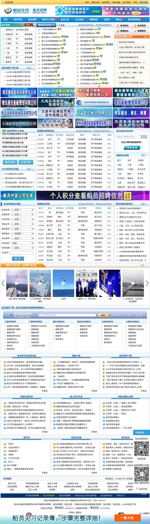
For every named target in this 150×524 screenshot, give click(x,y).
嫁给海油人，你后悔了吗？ (68, 365)
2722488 (40, 174)
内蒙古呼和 (98, 238)
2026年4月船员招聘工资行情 (18, 72)
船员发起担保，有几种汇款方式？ (19, 182)
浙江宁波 (98, 225)
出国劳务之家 (72, 483)
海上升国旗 (12, 465)
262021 (41, 251)
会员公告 (65, 19)
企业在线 (79, 19)
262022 (41, 238)
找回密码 (106, 2)
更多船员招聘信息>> (103, 131)
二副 (8, 53)
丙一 (59, 174)
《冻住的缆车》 (14, 447)
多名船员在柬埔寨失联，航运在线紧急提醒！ (26, 376)
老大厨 (50, 251)
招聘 (72, 490)
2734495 (40, 165)
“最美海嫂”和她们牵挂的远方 (68, 369)
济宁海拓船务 (96, 139)
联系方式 (121, 495)
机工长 (50, 148)
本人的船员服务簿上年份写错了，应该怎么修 (75, 447)
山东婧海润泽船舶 (88, 62)
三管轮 (8, 39)
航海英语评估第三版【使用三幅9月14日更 (124, 387)
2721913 (40, 144)
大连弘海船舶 (86, 39)
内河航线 (70, 174)
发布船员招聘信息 (86, 25)
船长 (129, 174)
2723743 (40, 152)
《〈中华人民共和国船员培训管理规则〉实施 (125, 365)
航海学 (10, 346)
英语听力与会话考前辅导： (131, 208)
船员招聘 (9, 2)
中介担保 (128, 315)
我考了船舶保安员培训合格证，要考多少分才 (75, 462)
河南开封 (98, 255)
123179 (41, 247)
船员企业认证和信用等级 (86, 495)
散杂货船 (28, 39)
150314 (41, 221)
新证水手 (131, 183)
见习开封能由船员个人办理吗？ (20, 424)
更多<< (30, 68)
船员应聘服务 (65, 495)
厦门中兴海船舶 (48, 77)
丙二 (69, 221)
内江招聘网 (113, 490)
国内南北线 (83, 217)
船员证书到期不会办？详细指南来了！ (23, 383)
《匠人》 (11, 462)
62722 (41, 217)
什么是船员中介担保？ (15, 174)
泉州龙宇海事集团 (49, 27)
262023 (41, 234)
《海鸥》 (11, 454)
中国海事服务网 (32, 483)
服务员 (8, 62)
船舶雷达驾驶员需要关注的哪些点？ (71, 424)
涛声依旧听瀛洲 (112, 424)
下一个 (147, 283)
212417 (41, 255)
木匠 (50, 161)
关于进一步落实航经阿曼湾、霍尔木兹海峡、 (26, 365)
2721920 (40, 169)
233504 (41, 225)
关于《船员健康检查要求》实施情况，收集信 (26, 387)
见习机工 (121, 178)
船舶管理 (11, 332)
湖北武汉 (98, 212)
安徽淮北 (98, 221)
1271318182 (99, 508)
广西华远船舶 (47, 35)
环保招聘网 (93, 483)
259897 (41, 260)
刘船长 (50, 217)
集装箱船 (28, 34)
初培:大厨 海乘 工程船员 (129, 247)
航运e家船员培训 (93, 490)
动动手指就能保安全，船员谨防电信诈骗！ (25, 362)
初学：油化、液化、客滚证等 (131, 234)
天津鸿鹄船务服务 (88, 27)
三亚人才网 (32, 490)
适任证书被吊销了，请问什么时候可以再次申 (26, 421)
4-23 (109, 212)
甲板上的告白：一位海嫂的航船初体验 (72, 380)
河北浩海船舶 (86, 54)
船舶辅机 (35, 329)
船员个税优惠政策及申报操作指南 (21, 373)
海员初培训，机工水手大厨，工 (132, 260)
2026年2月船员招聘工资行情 (18, 80)
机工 (50, 152)
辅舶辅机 (35, 336)
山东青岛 (98, 260)
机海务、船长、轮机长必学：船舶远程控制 (124, 444)
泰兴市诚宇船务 (87, 70)
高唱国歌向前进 (112, 421)
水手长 (140, 174)
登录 (87, 2)
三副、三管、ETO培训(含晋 (131, 226)
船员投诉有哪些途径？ (66, 458)
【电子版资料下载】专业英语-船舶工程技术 (124, 380)
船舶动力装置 (85, 326)
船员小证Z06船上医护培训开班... (133, 52)
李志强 (50, 255)
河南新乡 (98, 230)
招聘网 (52, 490)
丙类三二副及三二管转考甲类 (131, 221)
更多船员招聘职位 (104, 25)
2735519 (40, 187)
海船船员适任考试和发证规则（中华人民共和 (125, 373)
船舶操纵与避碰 (14, 329)
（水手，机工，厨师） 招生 (131, 72)
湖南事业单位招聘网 (72, 486)
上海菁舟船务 (86, 81)
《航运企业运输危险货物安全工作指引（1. (124, 362)
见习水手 (141, 169)
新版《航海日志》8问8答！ (117, 451)
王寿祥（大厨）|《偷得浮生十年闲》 (121, 410)
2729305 (40, 157)
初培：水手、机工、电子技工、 (132, 239)
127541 (41, 212)
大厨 (119, 183)
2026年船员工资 (129, 504)
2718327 (40, 139)
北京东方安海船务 (49, 58)
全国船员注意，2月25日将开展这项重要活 (25, 369)
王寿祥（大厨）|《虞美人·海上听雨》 (122, 403)
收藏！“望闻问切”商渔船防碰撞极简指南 (73, 421)
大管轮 (50, 169)
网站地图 (116, 2)
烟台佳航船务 (47, 62)
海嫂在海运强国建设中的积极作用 (71, 373)
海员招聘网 (12, 486)
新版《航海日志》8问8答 (17, 406)
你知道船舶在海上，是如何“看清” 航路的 (74, 403)
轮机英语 (35, 342)
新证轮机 (60, 212)
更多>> (144, 204)
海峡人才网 (52, 486)
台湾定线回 (70, 144)
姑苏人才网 (52, 483)
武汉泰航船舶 (47, 31)
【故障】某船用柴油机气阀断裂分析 (71, 428)
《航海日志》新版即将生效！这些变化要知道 (26, 414)
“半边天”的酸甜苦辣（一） (68, 383)
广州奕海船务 (86, 58)
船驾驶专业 (12, 339)
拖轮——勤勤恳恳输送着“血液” (20, 469)
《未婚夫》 (61, 376)
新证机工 (141, 183)
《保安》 (11, 444)
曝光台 (119, 19)
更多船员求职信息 (104, 204)
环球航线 (70, 152)
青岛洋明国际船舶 (49, 54)
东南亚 (70, 148)
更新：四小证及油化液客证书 (131, 243)
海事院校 (93, 19)
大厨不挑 (50, 234)
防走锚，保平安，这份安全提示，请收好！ (74, 410)
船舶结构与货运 (14, 336)
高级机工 (50, 165)
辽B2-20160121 (99, 500)
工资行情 (138, 315)
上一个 (2, 283)
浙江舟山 (98, 217)
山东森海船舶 (47, 70)
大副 (119, 165)
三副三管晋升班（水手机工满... (132, 47)
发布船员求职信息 (86, 204)
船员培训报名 (134, 19)
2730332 (40, 161)
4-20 (109, 217)
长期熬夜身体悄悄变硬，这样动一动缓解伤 (124, 465)
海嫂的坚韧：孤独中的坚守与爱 (70, 387)
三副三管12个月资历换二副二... (132, 83)
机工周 (50, 225)
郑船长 (50, 247)
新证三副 (131, 187)
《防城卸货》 (13, 451)
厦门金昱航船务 (87, 74)
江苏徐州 (98, 247)
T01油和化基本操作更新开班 (131, 251)
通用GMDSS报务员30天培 (130, 217)
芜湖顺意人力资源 (49, 74)
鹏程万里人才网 (32, 486)
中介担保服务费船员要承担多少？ (19, 187)
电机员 (8, 57)
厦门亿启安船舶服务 (50, 47)
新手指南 (127, 2)
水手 (50, 139)
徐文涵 (50, 260)
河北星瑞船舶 (47, 81)
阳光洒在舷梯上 (112, 417)
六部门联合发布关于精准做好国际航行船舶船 (125, 376)
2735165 (40, 178)
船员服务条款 (106, 495)
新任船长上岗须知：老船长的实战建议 (122, 447)
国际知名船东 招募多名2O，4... (132, 62)
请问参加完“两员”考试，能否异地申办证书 (74, 454)
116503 (41, 230)
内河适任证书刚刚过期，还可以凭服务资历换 (26, 428)
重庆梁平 (98, 243)
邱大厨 (50, 243)
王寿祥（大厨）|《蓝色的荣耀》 (119, 406)
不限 (83, 212)
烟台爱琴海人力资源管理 (91, 50)
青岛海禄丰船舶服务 (50, 50)
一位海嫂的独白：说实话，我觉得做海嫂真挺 (75, 362)
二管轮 (140, 165)
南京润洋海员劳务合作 (90, 43)
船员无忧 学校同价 (127, 42)
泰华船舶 (84, 47)
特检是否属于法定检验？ (67, 417)
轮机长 (120, 169)
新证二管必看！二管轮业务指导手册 (121, 458)
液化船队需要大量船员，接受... (132, 67)
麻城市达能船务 (87, 35)
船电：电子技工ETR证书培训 (131, 230)
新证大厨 (50, 238)
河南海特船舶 (47, 39)
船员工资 (12, 483)
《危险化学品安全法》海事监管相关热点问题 (26, 403)
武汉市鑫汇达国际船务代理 (92, 77)
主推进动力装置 (38, 346)
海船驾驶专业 (13, 342)
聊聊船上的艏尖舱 (113, 469)
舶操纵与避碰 (13, 326)
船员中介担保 (48, 19)
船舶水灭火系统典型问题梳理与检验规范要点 (75, 414)
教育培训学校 (113, 483)
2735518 (40, 182)
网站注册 (95, 2)
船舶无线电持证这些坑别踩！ (69, 406)
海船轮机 (35, 339)
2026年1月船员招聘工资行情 (18, 84)
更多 (61, 25)
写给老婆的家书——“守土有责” (119, 428)
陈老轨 (50, 221)
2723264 (40, 148)
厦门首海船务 (86, 66)
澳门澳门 (98, 234)
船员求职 (18, 19)
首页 (6, 19)
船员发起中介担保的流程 (16, 178)
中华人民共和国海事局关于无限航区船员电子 (26, 380)
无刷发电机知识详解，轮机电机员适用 (122, 462)
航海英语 (11, 349)
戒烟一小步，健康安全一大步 (118, 454)
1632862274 (64, 508)
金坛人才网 (93, 486)
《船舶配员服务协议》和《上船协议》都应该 (26, 417)
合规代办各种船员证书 (128, 57)
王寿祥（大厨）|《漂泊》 (117, 414)
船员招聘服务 (49, 495)
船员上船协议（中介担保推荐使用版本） (123, 383)
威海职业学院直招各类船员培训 (132, 256)
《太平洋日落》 (14, 458)
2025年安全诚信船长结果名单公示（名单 (123, 369)
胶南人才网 (113, 486)
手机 (135, 2)
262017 (41, 243)
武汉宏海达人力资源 (89, 31)
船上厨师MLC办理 (127, 77)
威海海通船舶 (47, 66)
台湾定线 (70, 139)
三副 (8, 48)
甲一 (18, 34)
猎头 (12, 490)
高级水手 (9, 34)
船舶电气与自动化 (39, 326)
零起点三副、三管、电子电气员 (132, 213)
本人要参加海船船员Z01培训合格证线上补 (74, 444)
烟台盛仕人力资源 (49, 43)
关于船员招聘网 (32, 495)
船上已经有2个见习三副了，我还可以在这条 (75, 451)
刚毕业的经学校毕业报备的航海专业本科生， (26, 410)
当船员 (107, 19)
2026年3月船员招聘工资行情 (18, 76)
